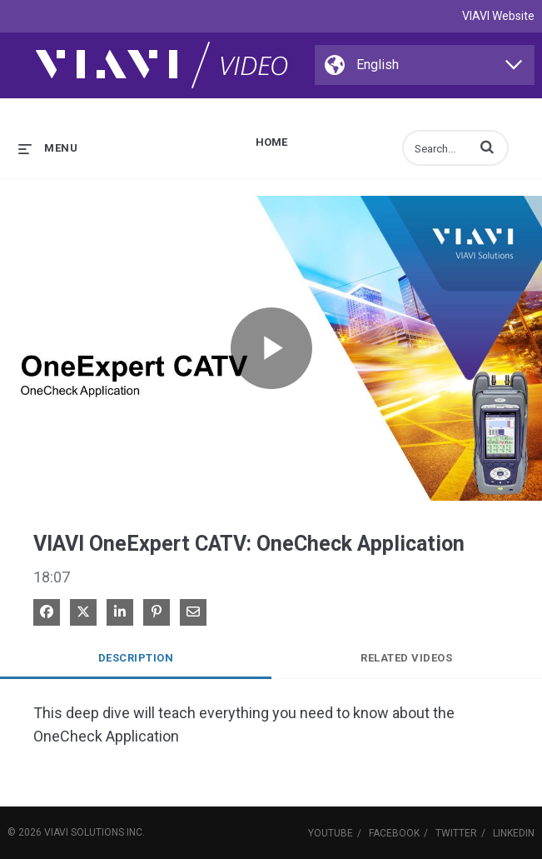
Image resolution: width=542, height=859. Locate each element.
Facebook (394, 833)
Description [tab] (136, 658)
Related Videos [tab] (406, 658)
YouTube (330, 833)
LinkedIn (514, 833)
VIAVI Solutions (84, 832)
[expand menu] (47, 147)
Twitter (456, 833)
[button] (487, 147)
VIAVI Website (498, 15)
